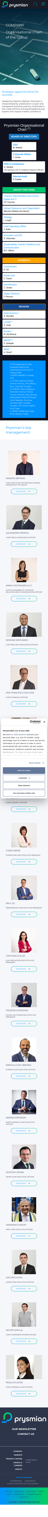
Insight (18, 1469)
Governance (16, 1481)
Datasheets (30, 1481)
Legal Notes (19, 1491)
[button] (43, 4)
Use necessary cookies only (24, 793)
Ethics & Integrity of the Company (23, 1484)
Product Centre (14, 1459)
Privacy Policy (30, 1491)
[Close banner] (44, 722)
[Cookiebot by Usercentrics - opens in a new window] (30, 722)
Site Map (8, 1491)
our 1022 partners (18, 734)
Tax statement (19, 1494)
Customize (24, 778)
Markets (18, 1455)
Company (17, 1451)
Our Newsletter (24, 1429)
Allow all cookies (24, 770)
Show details (34, 763)
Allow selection (24, 785)
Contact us (25, 1434)
